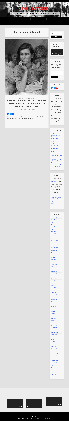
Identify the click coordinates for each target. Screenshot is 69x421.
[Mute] (60, 53)
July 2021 (53, 280)
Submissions (42, 19)
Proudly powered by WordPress (25, 418)
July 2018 (53, 365)
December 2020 (54, 297)
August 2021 (54, 278)
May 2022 (53, 257)
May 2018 (53, 369)
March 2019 (53, 346)
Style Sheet (51, 19)
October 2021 (54, 273)
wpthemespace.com (46, 418)
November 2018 (54, 355)
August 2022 (54, 250)
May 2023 (53, 229)
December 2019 (54, 325)
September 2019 (54, 332)
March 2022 (53, 262)
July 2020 (53, 308)
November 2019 (54, 327)
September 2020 (54, 304)
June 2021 (53, 283)
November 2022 (54, 243)
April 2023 (53, 231)
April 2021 (53, 287)
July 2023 (53, 224)
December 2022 (54, 240)
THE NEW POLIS (34, 8)
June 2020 (53, 311)
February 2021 (54, 292)
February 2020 (54, 320)
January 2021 (54, 294)
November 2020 (54, 299)
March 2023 (53, 233)
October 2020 (54, 301)
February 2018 (54, 377)
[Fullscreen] (61, 53)
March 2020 (53, 318)
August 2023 (54, 222)
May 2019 (53, 341)
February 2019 (54, 348)
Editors (34, 19)
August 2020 (54, 306)
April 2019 (53, 344)
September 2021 (54, 276)
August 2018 (54, 362)
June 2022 (53, 255)
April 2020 (53, 315)
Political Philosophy (31, 98)
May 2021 (53, 285)
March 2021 (53, 290)
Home (15, 19)
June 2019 (53, 339)
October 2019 (54, 330)
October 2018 (54, 358)
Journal (27, 19)
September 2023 (54, 219)
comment (33, 109)
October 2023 (54, 217)
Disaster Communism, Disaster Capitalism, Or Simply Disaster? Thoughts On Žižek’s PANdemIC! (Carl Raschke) (26, 104)
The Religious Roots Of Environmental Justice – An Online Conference (56, 155)
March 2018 (53, 374)
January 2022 (54, 266)
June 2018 (53, 367)
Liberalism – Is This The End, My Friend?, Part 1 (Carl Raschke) (56, 166)
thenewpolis (27, 109)
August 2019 (54, 334)
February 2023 (54, 236)
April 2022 (53, 259)
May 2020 (53, 313)
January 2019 (54, 351)
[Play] (52, 53)
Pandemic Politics (23, 98)
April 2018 (53, 372)
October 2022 (54, 245)
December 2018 (54, 353)
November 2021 (54, 271)
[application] (56, 52)
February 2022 (54, 264)
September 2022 (54, 247)
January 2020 (54, 323)
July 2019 (53, 337)
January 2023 (54, 238)
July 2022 (53, 252)
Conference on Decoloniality (24, 23)
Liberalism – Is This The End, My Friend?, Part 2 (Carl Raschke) (56, 161)
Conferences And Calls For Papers (44, 23)
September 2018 (54, 360)
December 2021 (54, 269)
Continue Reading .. (27, 123)
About (20, 19)
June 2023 (53, 226)
